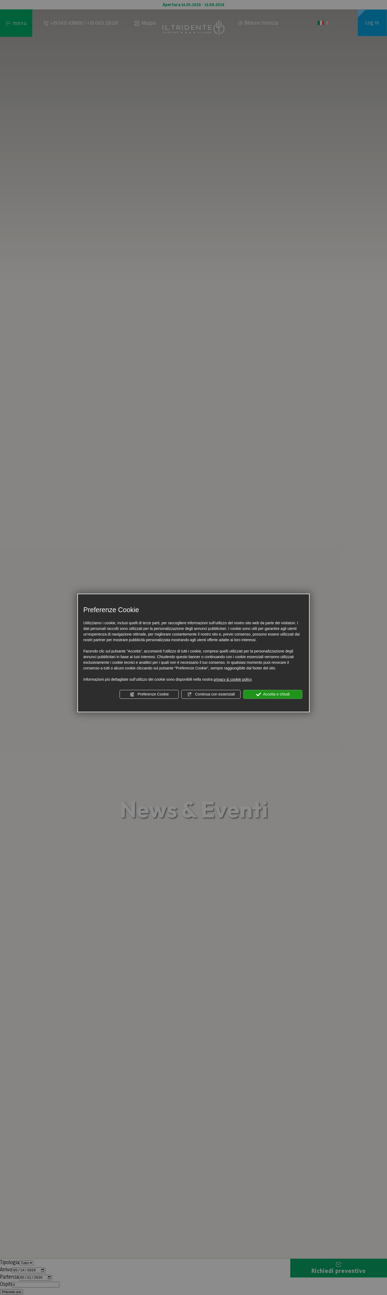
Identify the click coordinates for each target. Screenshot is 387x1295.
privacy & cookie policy (233, 679)
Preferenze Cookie (149, 694)
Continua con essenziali (211, 694)
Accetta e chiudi (273, 694)
